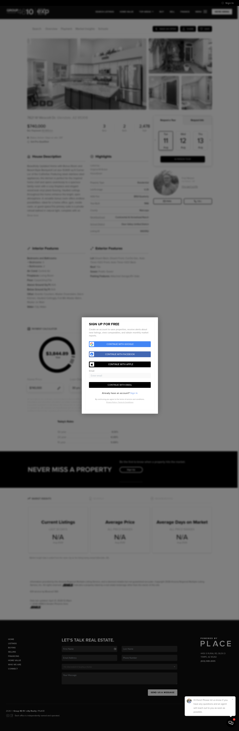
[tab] (120, 393)
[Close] (232, 699)
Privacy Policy (111, 402)
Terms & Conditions (125, 402)
